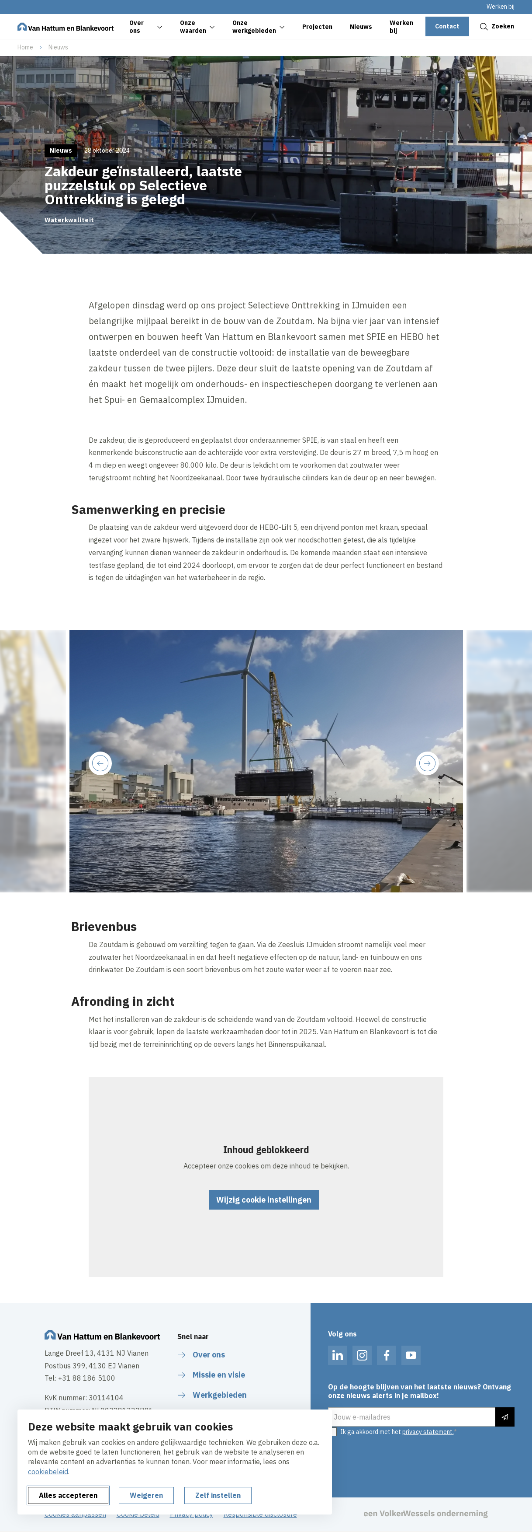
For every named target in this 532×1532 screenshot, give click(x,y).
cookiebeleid (48, 1471)
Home (25, 47)
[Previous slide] (100, 763)
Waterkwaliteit (69, 220)
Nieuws (58, 47)
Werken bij (501, 6)
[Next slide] (427, 763)
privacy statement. (428, 1432)
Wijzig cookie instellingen (263, 1200)
